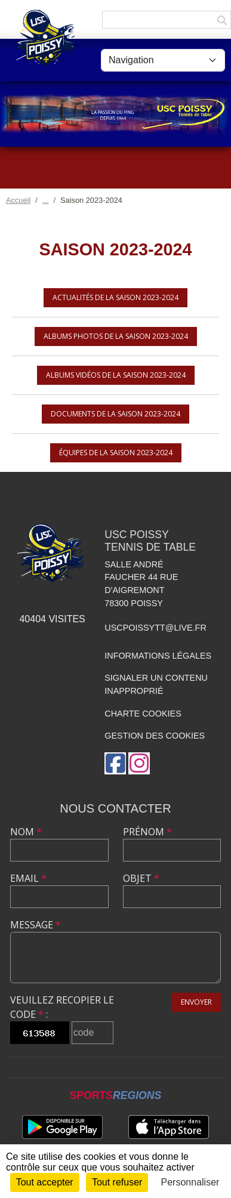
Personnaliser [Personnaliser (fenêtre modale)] (190, 1182)
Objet (141, 878)
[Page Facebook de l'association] (115, 763)
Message (35, 924)
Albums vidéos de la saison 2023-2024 (116, 375)
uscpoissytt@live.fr (155, 627)
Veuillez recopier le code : (62, 1007)
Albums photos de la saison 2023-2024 (116, 336)
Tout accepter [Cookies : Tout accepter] (44, 1182)
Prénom (147, 831)
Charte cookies (142, 713)
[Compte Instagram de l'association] (139, 763)
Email (28, 878)
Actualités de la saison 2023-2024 (115, 297)
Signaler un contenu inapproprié (156, 684)
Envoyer (196, 1002)
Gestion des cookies (154, 735)
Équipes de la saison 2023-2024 (116, 452)
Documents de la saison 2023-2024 (115, 414)
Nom (26, 831)
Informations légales (157, 655)
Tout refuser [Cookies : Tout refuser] (117, 1182)
